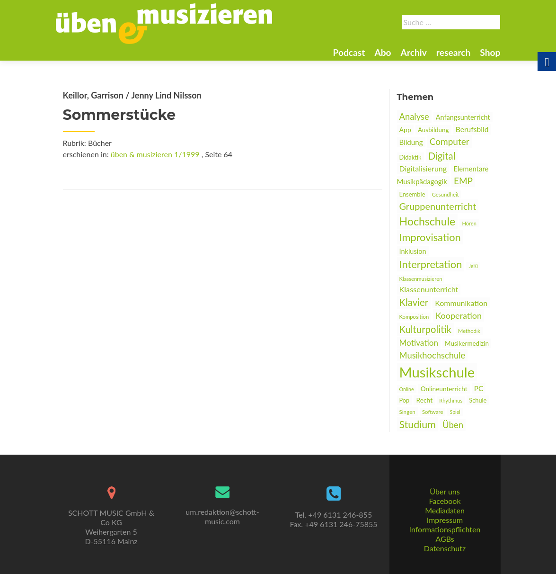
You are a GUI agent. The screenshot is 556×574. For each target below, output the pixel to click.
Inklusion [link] (412, 251)
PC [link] (479, 388)
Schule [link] (477, 400)
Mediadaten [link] (445, 510)
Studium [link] (417, 424)
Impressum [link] (445, 519)
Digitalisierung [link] (423, 168)
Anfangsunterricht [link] (463, 117)
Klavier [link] (414, 302)
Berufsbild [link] (472, 129)
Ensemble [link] (412, 194)
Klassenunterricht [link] (429, 289)
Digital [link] (442, 155)
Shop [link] (490, 52)
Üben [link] (452, 425)
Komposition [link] (414, 317)
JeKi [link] (472, 266)
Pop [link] (404, 400)
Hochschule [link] (427, 221)
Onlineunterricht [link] (444, 389)
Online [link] (406, 389)
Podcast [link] (349, 52)
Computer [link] (449, 141)
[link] (164, 23)
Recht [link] (424, 400)
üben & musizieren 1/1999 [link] (155, 154)
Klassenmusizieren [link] (420, 279)
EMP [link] (463, 180)
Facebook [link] (444, 500)
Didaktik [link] (410, 157)
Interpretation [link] (430, 264)
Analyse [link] (414, 116)
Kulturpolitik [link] (425, 329)
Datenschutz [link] (445, 548)
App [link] (405, 130)
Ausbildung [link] (433, 130)
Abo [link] (382, 52)
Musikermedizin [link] (467, 343)
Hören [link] (469, 223)
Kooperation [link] (458, 315)
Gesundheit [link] (445, 194)
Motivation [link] (418, 343)
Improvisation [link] (430, 237)
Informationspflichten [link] (445, 529)
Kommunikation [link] (461, 302)
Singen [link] (407, 411)
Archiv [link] (414, 52)
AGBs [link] (444, 538)
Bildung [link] (411, 142)
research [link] (453, 52)
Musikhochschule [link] (432, 355)
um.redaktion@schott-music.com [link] (222, 516)
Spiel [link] (455, 412)
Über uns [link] (444, 491)
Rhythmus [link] (450, 400)
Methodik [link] (469, 331)
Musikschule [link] (437, 372)
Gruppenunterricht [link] (438, 206)
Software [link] (432, 412)
